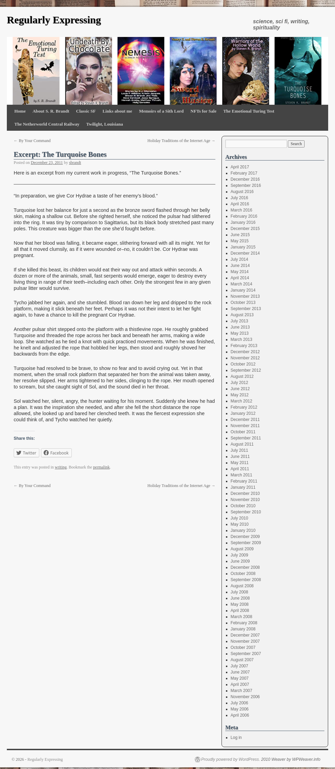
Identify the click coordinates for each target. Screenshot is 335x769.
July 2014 (239, 259)
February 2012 (244, 407)
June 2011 (240, 456)
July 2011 (239, 450)
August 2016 (242, 191)
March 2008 (241, 616)
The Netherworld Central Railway (46, 124)
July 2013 (239, 321)
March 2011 (241, 475)
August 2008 (242, 586)
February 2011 (244, 481)
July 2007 (239, 666)
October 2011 (243, 432)
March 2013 (241, 339)
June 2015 (240, 234)
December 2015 (245, 228)
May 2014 (240, 271)
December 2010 (245, 493)
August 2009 (242, 549)
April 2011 (240, 468)
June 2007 (240, 672)
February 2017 (244, 173)
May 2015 (240, 241)
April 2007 (240, 684)
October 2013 (243, 302)
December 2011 (245, 419)
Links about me (117, 111)
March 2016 (241, 210)
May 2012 (240, 395)
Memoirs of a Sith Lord (161, 111)
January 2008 (243, 629)
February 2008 (244, 622)
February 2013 (244, 345)
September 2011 (246, 438)
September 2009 (246, 542)
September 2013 (246, 308)
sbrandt (75, 162)
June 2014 (240, 265)
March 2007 (241, 690)
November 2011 (245, 425)
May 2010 (240, 524)
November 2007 (245, 641)
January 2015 (243, 247)
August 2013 (242, 314)
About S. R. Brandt (50, 111)
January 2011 (243, 487)
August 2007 (242, 659)
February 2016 (244, 216)
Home (20, 111)
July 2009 (239, 555)
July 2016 (239, 197)
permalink (101, 467)
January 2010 (243, 530)
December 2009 (245, 536)
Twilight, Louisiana (104, 124)
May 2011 (240, 462)
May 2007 (240, 678)
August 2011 (242, 444)
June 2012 (240, 388)
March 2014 (241, 284)
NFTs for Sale (203, 111)
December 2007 (245, 635)
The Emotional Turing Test (248, 111)
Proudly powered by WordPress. (230, 759)
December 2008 (245, 567)
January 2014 (243, 290)
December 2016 (245, 179)
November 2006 (245, 696)
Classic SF (86, 111)
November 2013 (245, 296)
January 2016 (243, 222)
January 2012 (243, 413)
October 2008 (243, 573)
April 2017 (240, 167)
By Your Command (32, 140)
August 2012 (242, 376)
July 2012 (239, 382)
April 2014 (240, 277)
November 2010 (245, 499)
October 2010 (243, 505)
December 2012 (245, 351)
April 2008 (240, 610)
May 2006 (240, 709)
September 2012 (246, 370)
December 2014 (245, 253)
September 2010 (246, 512)
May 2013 (240, 333)
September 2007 (246, 653)
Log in (236, 737)
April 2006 (240, 715)
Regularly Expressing (54, 19)
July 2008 (239, 592)
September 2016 (246, 185)
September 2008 (246, 579)
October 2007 (243, 647)
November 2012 (245, 358)
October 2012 (243, 364)
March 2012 (241, 401)
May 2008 (240, 604)
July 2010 (239, 518)
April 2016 (240, 204)
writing (61, 467)
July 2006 (239, 703)
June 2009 (240, 561)
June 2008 (240, 598)
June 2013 (240, 327)
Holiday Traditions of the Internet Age (181, 140)
